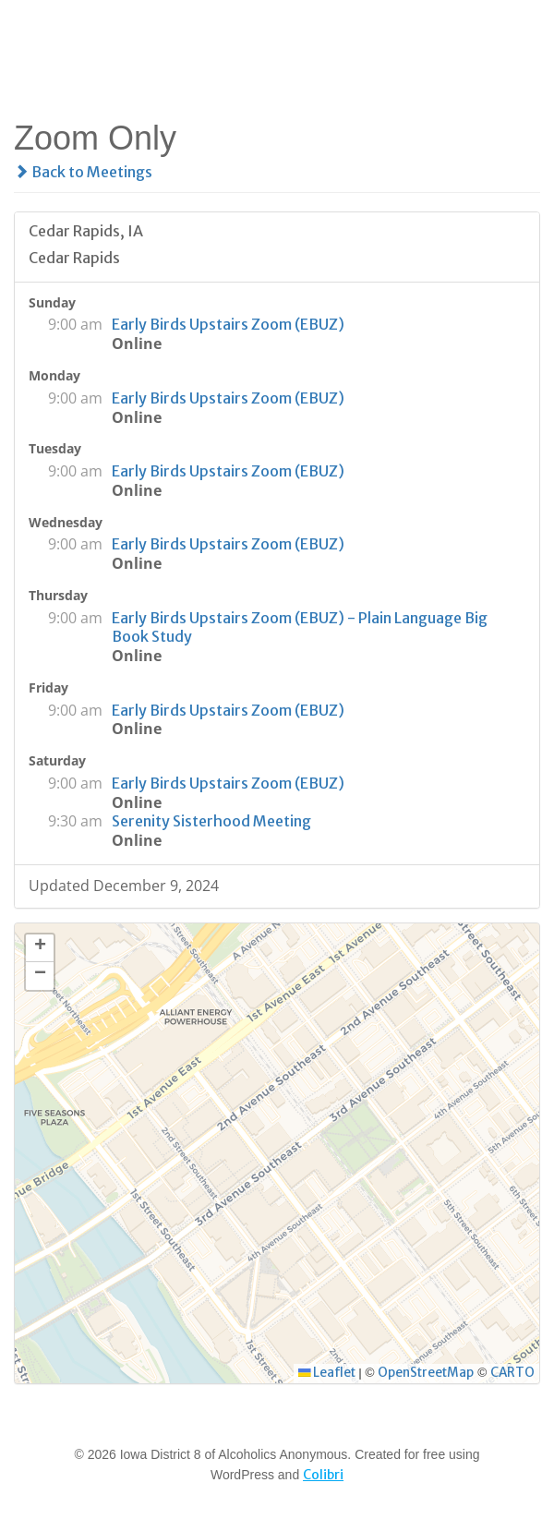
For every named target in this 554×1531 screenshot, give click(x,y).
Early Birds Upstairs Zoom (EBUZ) (228, 324)
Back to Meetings (83, 172)
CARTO (512, 1372)
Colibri (323, 1474)
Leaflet (326, 1372)
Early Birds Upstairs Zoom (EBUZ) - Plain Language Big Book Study (300, 627)
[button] (40, 948)
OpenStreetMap (426, 1372)
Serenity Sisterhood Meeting (211, 821)
